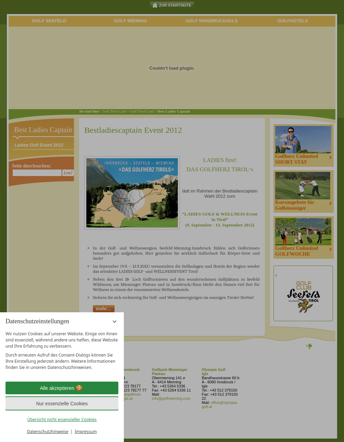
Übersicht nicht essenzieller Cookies (62, 419)
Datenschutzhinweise (47, 431)
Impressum (86, 431)
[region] (62, 350)
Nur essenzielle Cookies (62, 403)
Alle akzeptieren (62, 388)
